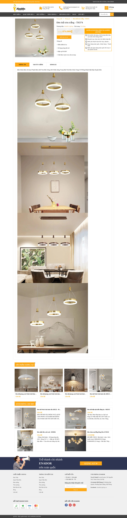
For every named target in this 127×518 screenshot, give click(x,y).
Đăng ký (90, 463)
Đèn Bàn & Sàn (64, 14)
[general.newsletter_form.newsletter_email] (76, 486)
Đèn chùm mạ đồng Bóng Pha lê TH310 (98, 432)
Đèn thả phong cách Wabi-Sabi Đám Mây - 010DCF (29, 394)
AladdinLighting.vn (101, 487)
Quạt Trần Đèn (28, 14)
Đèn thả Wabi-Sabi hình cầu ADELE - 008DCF (102, 394)
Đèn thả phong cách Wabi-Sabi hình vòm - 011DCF (79, 394)
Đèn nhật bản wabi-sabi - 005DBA (46, 432)
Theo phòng (52, 14)
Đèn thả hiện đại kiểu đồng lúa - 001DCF (98, 409)
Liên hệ (81, 14)
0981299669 (66, 8)
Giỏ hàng (111, 7)
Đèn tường (41, 14)
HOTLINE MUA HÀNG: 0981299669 (103, 1)
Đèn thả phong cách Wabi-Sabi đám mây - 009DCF (54, 394)
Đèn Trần (17, 14)
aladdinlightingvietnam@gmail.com (71, 7)
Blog (74, 14)
